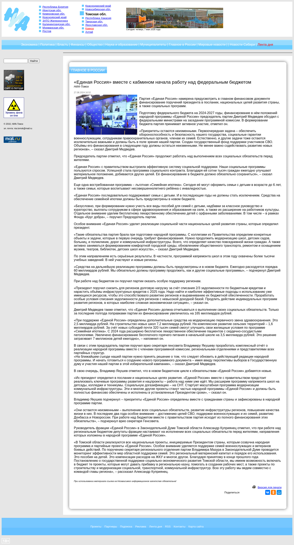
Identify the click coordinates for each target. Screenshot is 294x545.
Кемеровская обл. (53, 13)
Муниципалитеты (153, 44)
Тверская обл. (94, 21)
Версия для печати (270, 487)
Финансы (78, 44)
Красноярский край (54, 17)
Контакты (179, 526)
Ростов (46, 31)
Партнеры (110, 526)
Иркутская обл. (51, 10)
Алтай (89, 31)
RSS (167, 526)
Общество (95, 44)
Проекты (95, 526)
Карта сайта (196, 526)
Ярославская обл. (96, 25)
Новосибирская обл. (98, 9)
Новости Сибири (242, 44)
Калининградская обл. (56, 24)
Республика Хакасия (98, 18)
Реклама (140, 526)
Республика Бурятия (55, 6)
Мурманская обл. (53, 27)
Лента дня (155, 526)
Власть (62, 44)
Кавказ (89, 28)
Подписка (126, 526)
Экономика (29, 44)
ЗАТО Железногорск (55, 20)
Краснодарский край (98, 5)
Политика (47, 44)
